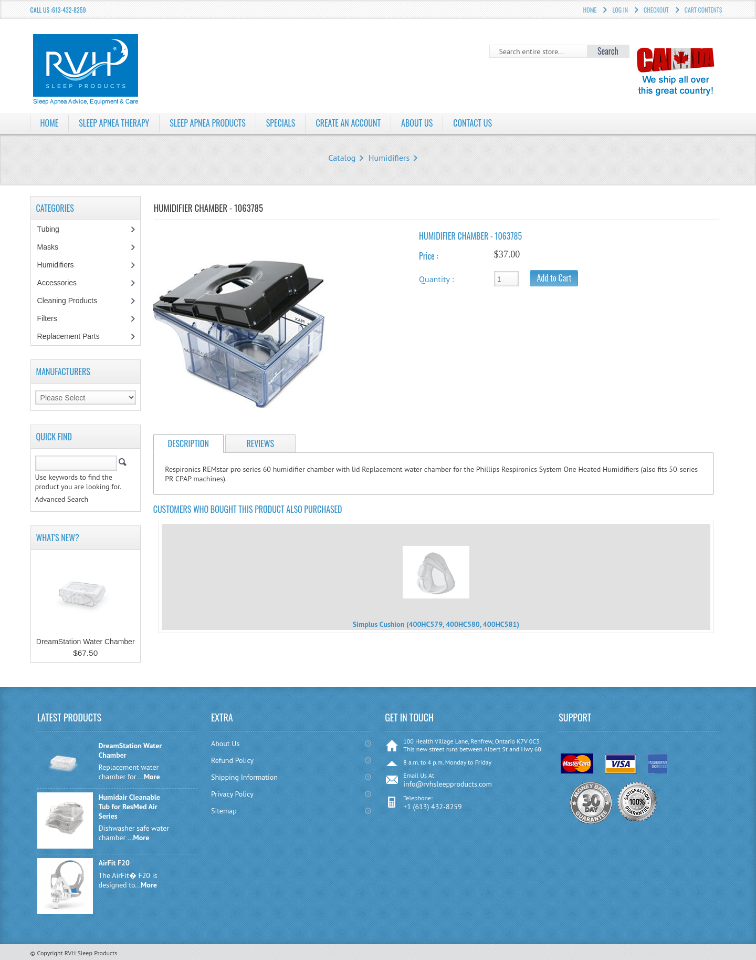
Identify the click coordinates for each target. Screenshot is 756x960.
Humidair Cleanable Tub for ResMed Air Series (129, 806)
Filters (47, 318)
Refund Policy (232, 760)
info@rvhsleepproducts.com (447, 784)
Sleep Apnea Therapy (114, 123)
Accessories (62, 282)
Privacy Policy (232, 794)
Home (49, 123)
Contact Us (472, 123)
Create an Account (348, 123)
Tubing (53, 229)
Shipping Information (244, 777)
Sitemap (224, 811)
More (152, 776)
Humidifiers (389, 157)
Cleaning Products (72, 300)
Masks (53, 247)
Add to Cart (554, 278)
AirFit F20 (113, 863)
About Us (417, 123)
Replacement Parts (74, 336)
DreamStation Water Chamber (85, 641)
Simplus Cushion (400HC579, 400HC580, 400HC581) (436, 624)
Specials (281, 123)
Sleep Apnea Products (207, 123)
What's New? (57, 537)
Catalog (341, 157)
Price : (428, 256)
